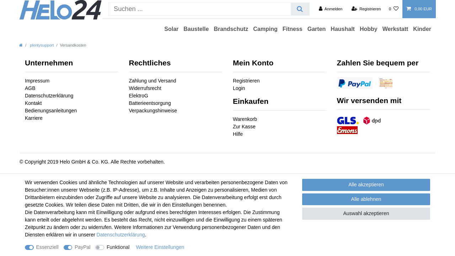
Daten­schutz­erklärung (121, 235)
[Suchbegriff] (200, 9)
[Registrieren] (366, 9)
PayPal (82, 247)
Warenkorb (245, 119)
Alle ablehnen (366, 199)
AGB (30, 88)
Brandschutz (231, 29)
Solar (171, 29)
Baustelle (196, 29)
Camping (265, 29)
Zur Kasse (244, 126)
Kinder (422, 29)
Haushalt (343, 29)
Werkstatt (395, 29)
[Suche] (300, 9)
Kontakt (33, 103)
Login (239, 88)
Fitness (293, 29)
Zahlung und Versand (152, 81)
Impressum (37, 81)
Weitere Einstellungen (160, 247)
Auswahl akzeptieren (366, 213)
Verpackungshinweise (153, 110)
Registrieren (246, 81)
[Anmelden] (331, 9)
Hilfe (238, 134)
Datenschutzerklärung (49, 95)
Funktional (118, 247)
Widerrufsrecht (145, 88)
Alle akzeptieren (366, 184)
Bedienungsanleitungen (51, 110)
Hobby (369, 29)
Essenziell (47, 247)
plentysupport (41, 45)
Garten (316, 29)
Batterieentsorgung (150, 103)
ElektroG (138, 95)
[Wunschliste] (393, 9)
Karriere (34, 118)
